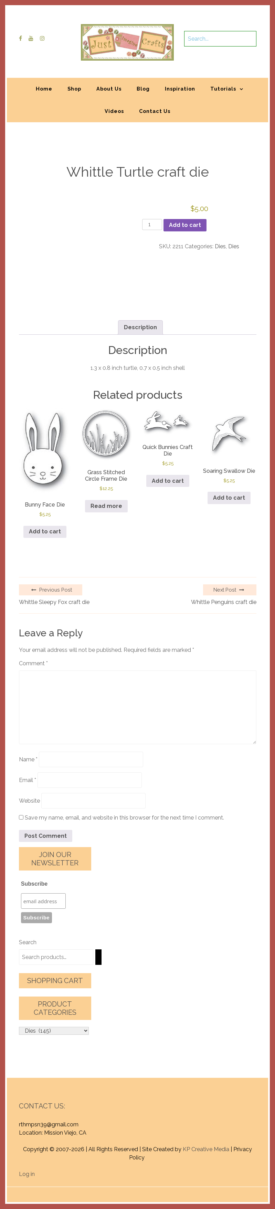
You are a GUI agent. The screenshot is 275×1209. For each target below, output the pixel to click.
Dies (220, 246)
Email (27, 780)
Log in (27, 1174)
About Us (108, 89)
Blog (143, 89)
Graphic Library (209, 1191)
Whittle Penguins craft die (223, 602)
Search (27, 942)
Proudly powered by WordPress (86, 1191)
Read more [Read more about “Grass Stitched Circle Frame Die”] (106, 506)
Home (44, 89)
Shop (74, 89)
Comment (33, 663)
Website (29, 801)
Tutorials (223, 89)
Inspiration (180, 89)
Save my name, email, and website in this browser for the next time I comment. (124, 817)
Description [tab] (140, 327)
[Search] (98, 957)
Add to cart (185, 225)
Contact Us (154, 111)
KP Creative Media (206, 1149)
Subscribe (34, 884)
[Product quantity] (152, 224)
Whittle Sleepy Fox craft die (54, 602)
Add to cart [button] (45, 531)
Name (28, 759)
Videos (114, 111)
